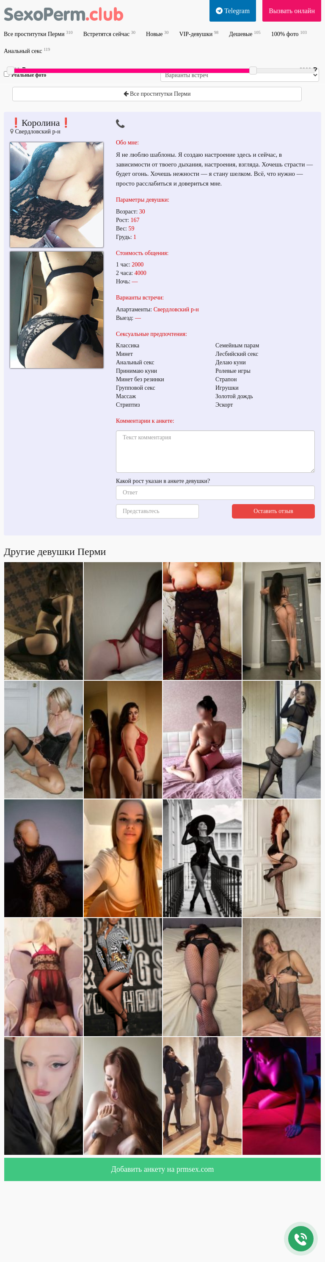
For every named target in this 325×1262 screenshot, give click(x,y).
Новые (157, 33)
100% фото (289, 33)
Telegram (233, 10)
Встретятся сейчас (109, 33)
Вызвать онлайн (292, 10)
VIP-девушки (198, 33)
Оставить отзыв (273, 511)
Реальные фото (25, 74)
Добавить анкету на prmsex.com (162, 1169)
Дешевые (244, 33)
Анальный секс (27, 50)
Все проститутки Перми (38, 33)
